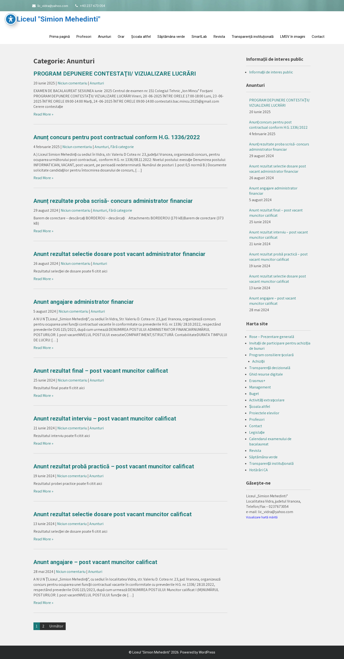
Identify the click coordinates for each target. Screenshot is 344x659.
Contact (318, 36)
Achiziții (258, 361)
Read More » (43, 114)
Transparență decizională (269, 367)
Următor (56, 626)
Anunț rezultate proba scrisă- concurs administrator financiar (113, 201)
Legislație (257, 432)
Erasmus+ (257, 380)
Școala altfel (141, 36)
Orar (121, 36)
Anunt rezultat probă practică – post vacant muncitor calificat (113, 466)
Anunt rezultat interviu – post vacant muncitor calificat (104, 418)
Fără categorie (122, 146)
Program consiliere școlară (271, 354)
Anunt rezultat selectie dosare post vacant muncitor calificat (112, 514)
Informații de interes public (271, 72)
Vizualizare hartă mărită (262, 517)
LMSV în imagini (292, 36)
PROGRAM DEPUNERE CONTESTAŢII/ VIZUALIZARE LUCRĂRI (114, 73)
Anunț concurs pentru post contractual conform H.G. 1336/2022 (116, 137)
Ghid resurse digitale (266, 374)
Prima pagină (59, 36)
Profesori (83, 36)
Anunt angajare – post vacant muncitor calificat (95, 562)
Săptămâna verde (171, 36)
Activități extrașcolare (267, 400)
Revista (219, 36)
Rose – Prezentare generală (271, 336)
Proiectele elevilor (264, 412)
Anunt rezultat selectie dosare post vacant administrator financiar (119, 254)
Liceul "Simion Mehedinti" (58, 19)
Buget (254, 393)
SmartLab (199, 36)
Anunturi (104, 36)
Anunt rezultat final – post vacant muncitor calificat (100, 370)
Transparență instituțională (253, 36)
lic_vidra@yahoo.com (53, 6)
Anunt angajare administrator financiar (83, 302)
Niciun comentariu (72, 83)
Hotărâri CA (258, 469)
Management (260, 387)
